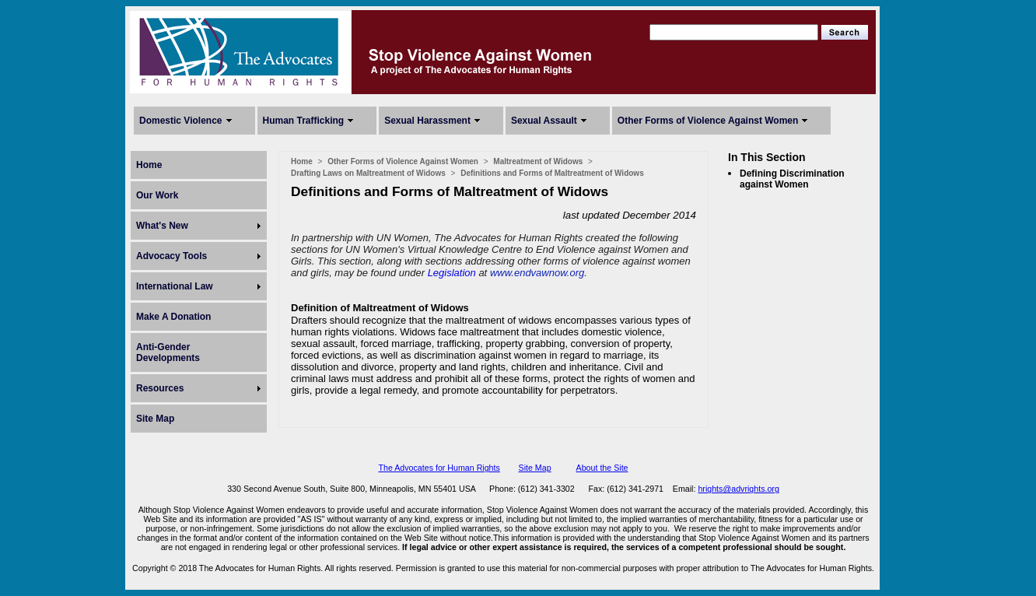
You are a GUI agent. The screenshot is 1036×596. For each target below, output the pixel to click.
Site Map (155, 418)
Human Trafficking (304, 120)
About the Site (602, 467)
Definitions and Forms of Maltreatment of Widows (551, 173)
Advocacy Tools (171, 256)
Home (149, 165)
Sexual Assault (544, 120)
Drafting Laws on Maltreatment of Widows (368, 173)
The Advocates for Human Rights (438, 467)
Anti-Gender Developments (168, 352)
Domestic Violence (180, 120)
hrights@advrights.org (738, 488)
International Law (174, 286)
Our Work (157, 195)
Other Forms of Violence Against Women (708, 120)
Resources (160, 388)
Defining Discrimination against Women (792, 179)
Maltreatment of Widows (538, 161)
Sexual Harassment (427, 120)
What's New (162, 225)
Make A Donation (173, 316)
